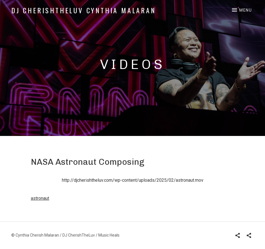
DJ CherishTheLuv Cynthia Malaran (83, 10)
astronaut (40, 198)
